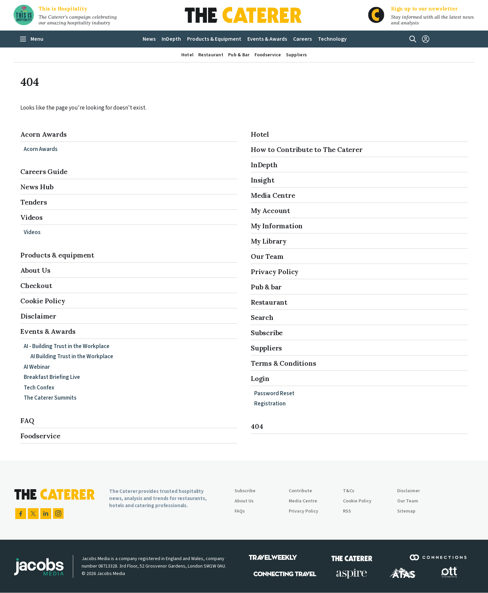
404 (257, 426)
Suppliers (266, 348)
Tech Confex (39, 388)
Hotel (260, 134)
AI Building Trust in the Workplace (71, 356)
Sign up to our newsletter (424, 8)
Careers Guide (43, 171)
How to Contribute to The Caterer (307, 149)
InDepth (264, 164)
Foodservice (40, 436)
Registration (270, 404)
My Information (277, 226)
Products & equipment (57, 255)
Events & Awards (48, 331)
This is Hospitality (63, 8)
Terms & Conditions (283, 363)
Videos (31, 217)
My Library (269, 241)
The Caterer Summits (50, 398)
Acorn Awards (43, 134)
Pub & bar (266, 287)
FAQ (27, 420)
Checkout (36, 285)
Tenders (33, 202)
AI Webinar (37, 367)
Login (260, 378)
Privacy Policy (275, 271)
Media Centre (273, 195)
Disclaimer (38, 316)
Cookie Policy (42, 300)
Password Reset (274, 393)
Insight (262, 180)
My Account (270, 210)
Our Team (267, 256)
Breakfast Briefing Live (52, 377)
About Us (35, 270)
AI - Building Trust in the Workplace (66, 346)
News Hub (36, 187)
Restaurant (269, 302)
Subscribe (267, 332)
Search (262, 317)
